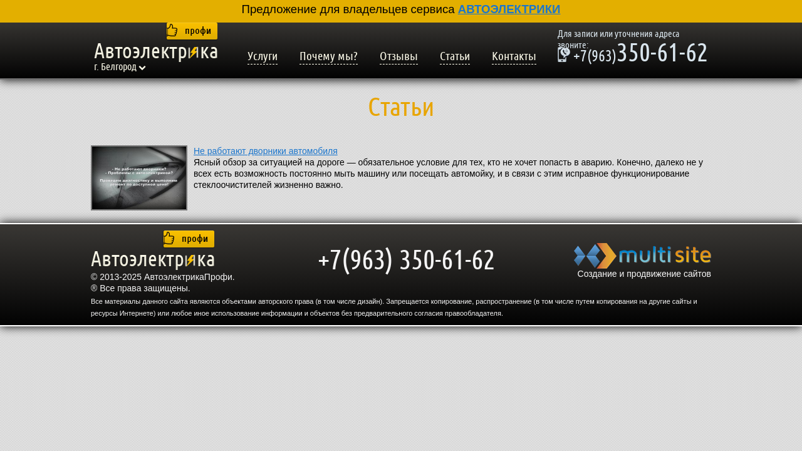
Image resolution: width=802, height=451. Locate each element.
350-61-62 (633, 54)
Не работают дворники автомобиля (266, 151)
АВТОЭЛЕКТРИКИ (509, 9)
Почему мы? (328, 56)
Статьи (455, 56)
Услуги (262, 56)
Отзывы (399, 56)
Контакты (514, 56)
